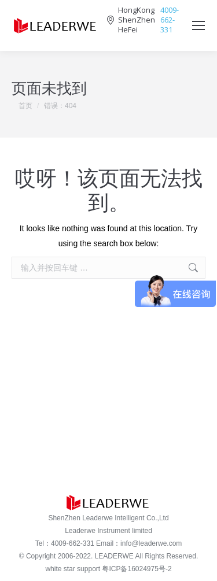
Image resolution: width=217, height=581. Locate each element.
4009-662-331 (169, 20)
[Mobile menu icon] (198, 25)
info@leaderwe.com (151, 543)
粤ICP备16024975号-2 (136, 569)
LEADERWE (114, 556)
